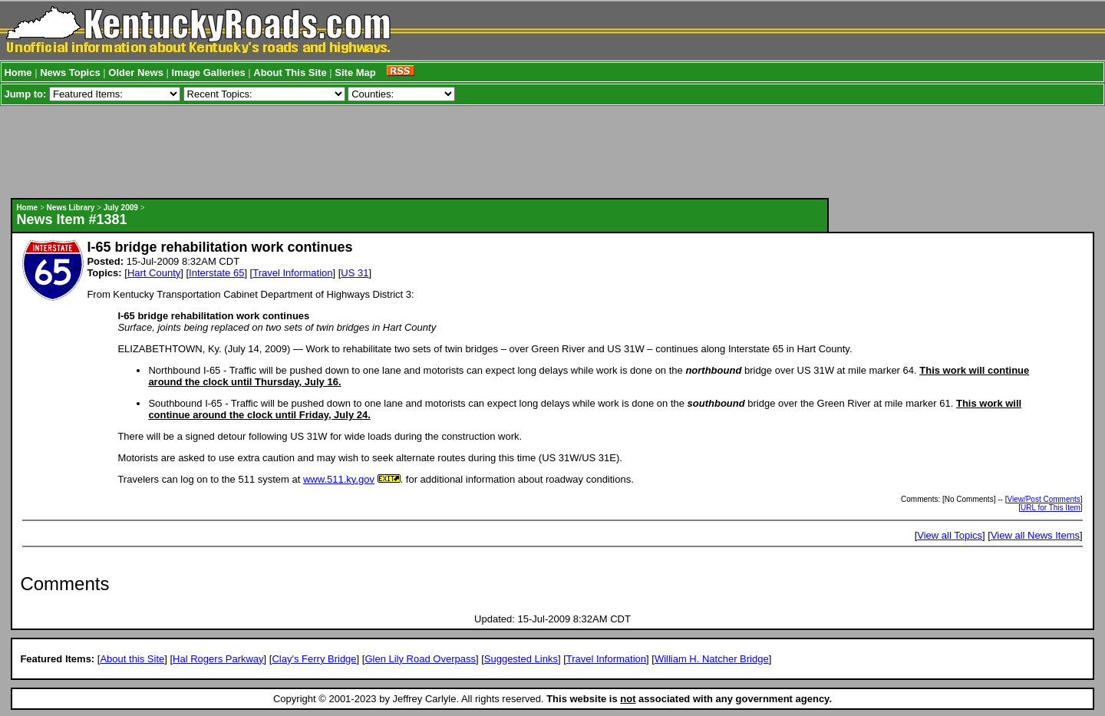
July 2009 (121, 207)
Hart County (153, 273)
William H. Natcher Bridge (712, 659)
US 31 (354, 273)
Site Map (355, 72)
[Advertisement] (419, 151)
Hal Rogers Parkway (218, 659)
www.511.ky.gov (338, 479)
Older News (135, 72)
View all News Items (1035, 535)
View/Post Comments (1043, 499)
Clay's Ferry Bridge (314, 659)
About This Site (289, 72)
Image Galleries (209, 72)
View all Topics (949, 535)
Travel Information (292, 273)
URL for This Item (1050, 507)
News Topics (70, 72)
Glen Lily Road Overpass (420, 659)
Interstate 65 (216, 273)
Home (17, 72)
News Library (71, 207)
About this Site (132, 659)
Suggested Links (521, 659)
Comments (64, 583)
